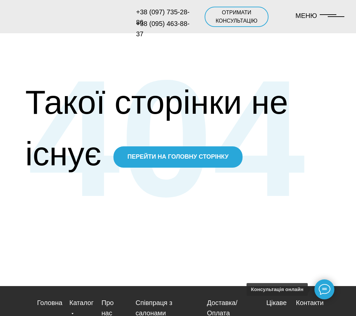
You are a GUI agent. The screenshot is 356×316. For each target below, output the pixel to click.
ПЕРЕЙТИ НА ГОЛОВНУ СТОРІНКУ (178, 156)
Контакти (310, 302)
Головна (50, 302)
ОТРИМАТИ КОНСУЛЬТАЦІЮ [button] (237, 17)
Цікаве (277, 302)
